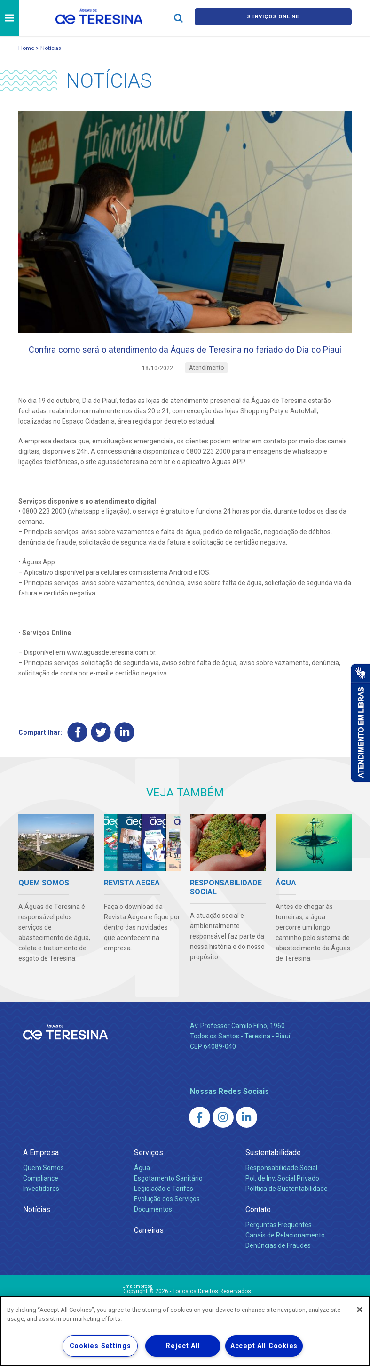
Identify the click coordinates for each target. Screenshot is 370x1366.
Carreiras (149, 1250)
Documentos (153, 1230)
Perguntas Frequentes (278, 1245)
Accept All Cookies (264, 1346)
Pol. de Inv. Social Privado (282, 1199)
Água (142, 1188)
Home (26, 47)
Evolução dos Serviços (167, 1219)
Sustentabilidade (273, 1173)
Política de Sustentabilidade (286, 1209)
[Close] (359, 1309)
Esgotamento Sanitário (168, 1199)
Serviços (148, 1173)
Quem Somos (43, 1188)
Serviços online (273, 18)
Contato (258, 1230)
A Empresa (41, 1173)
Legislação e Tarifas (163, 1209)
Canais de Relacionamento (285, 1256)
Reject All (182, 1346)
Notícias (50, 47)
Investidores (41, 1209)
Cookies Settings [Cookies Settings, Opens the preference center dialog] (100, 1346)
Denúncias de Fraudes (278, 1266)
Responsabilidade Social (281, 1188)
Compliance (40, 1199)
